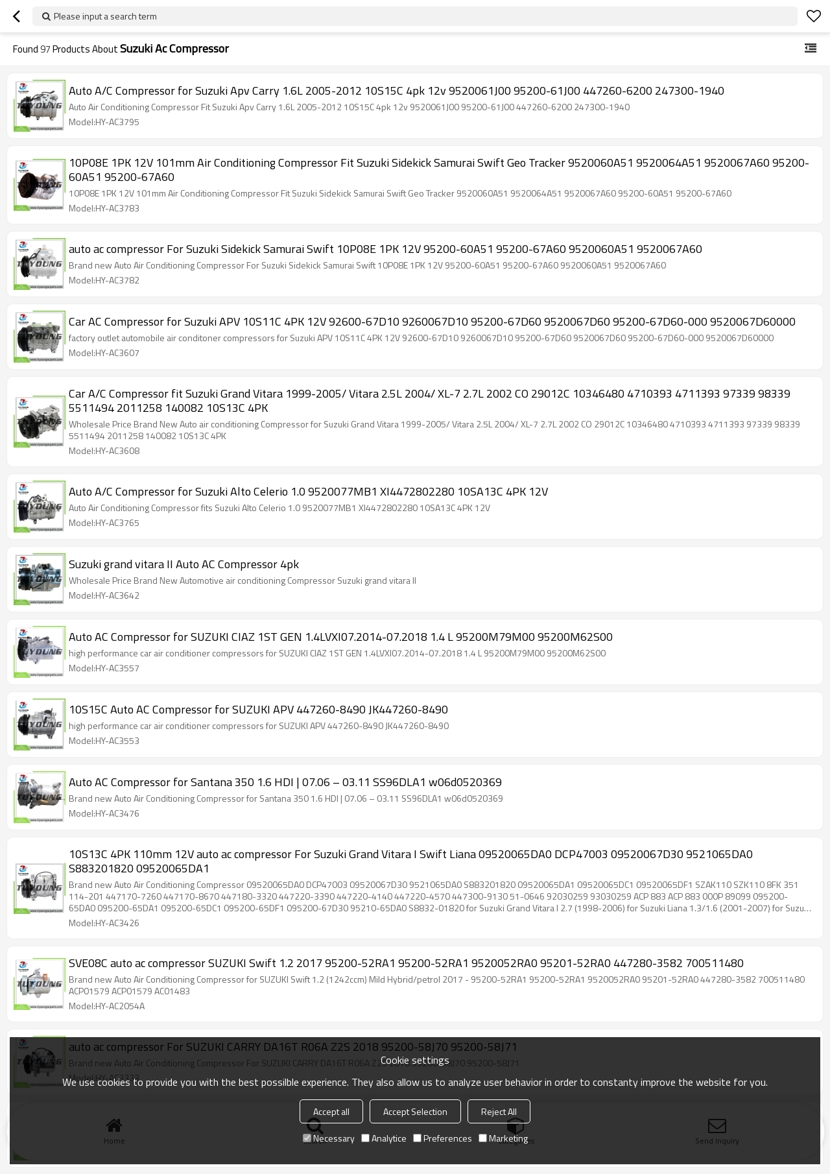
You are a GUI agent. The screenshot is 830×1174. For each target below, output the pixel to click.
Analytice (384, 1138)
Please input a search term (105, 16)
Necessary (329, 1138)
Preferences (442, 1138)
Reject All (499, 1111)
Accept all (331, 1111)
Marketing (503, 1138)
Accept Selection (415, 1111)
